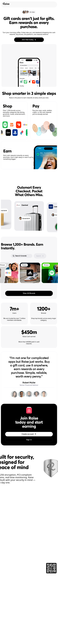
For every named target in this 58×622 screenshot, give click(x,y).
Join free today (29, 40)
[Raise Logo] (5, 4)
